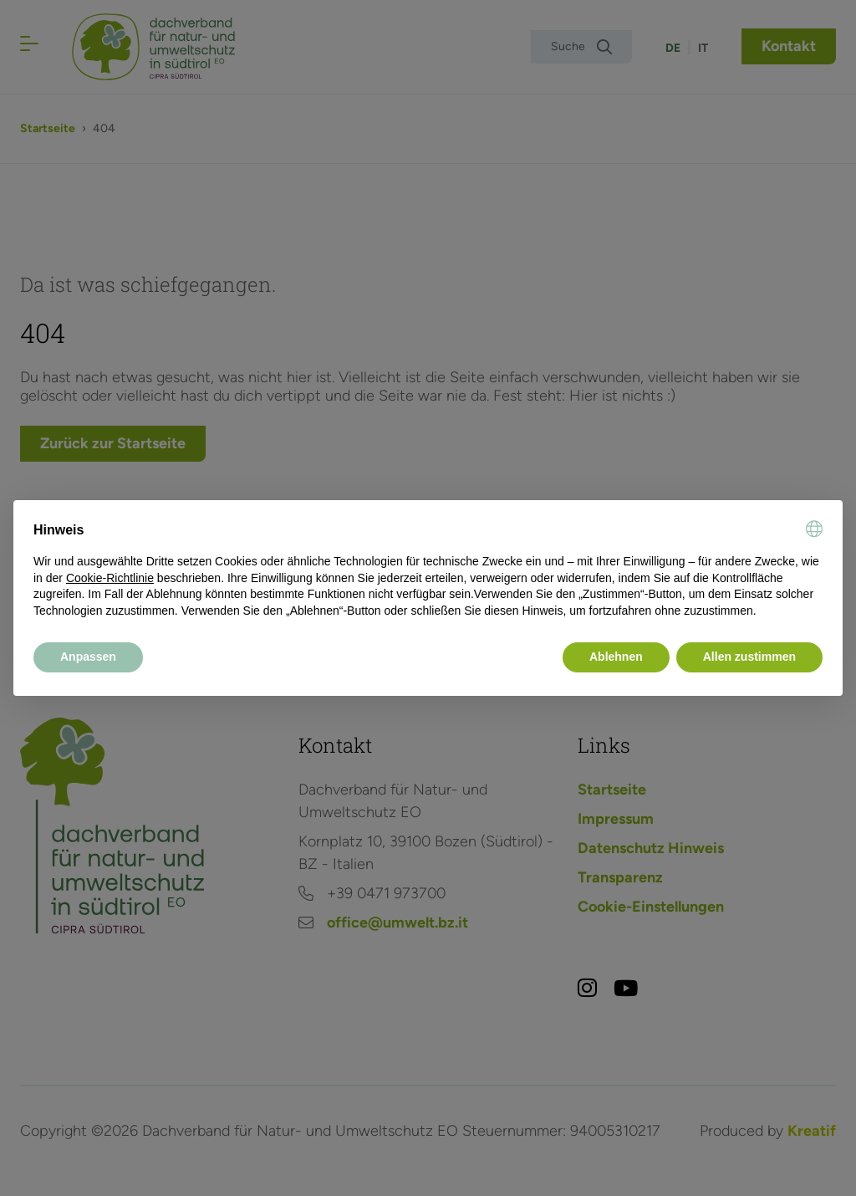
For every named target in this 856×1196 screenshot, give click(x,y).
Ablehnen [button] (616, 656)
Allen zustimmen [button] (749, 656)
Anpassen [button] (88, 656)
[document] (428, 569)
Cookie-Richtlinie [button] (110, 578)
